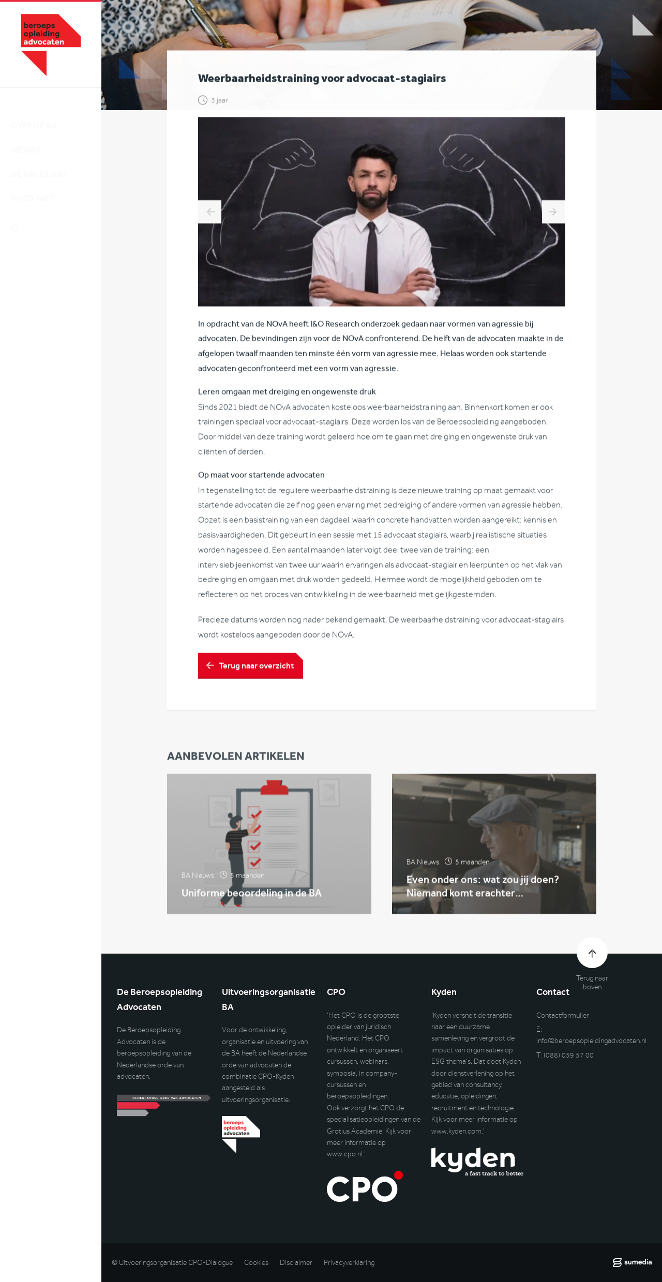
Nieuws (26, 141)
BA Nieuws (198, 880)
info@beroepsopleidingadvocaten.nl (591, 1040)
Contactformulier (562, 1015)
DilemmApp (209, 213)
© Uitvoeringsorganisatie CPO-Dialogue (172, 1262)
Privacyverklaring (349, 1262)
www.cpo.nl (345, 1154)
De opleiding (38, 165)
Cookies (256, 1262)
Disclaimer (296, 1262)
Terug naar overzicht (256, 667)
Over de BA (33, 117)
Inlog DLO (56, 275)
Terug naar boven (592, 982)
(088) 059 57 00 (569, 1055)
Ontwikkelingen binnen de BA (553, 213)
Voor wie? (32, 189)
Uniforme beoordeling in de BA (252, 897)
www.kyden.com (456, 1131)
